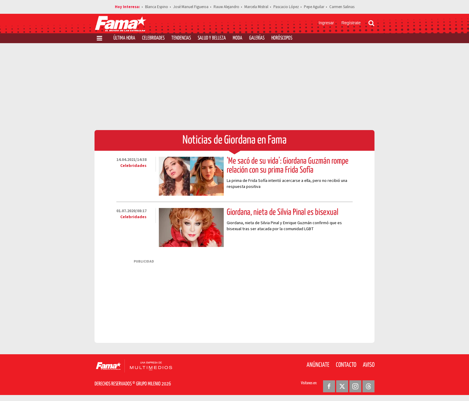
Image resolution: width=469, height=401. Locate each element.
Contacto (346, 365)
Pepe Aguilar (314, 7)
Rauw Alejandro (226, 7)
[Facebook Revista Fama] (329, 386)
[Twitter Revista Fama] (342, 386)
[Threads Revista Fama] (368, 386)
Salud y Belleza (212, 38)
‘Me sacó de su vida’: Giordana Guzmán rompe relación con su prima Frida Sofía (287, 165)
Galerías (256, 38)
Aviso (368, 365)
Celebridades (153, 38)
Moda (237, 38)
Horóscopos (281, 38)
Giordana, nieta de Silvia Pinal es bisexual (282, 212)
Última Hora (124, 38)
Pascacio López (286, 7)
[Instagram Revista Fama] (355, 386)
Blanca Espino (156, 7)
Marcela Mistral (256, 7)
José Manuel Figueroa (190, 7)
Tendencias (181, 38)
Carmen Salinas (341, 7)
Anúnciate (318, 365)
